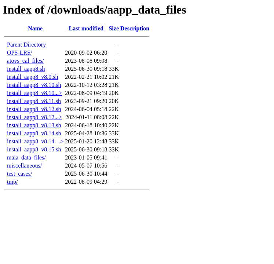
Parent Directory (26, 44)
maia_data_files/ (26, 157)
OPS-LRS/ (19, 53)
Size (114, 28)
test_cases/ (19, 173)
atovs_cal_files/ (25, 61)
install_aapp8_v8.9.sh (32, 77)
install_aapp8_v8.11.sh (34, 101)
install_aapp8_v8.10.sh (34, 85)
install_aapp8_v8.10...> (34, 93)
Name (35, 28)
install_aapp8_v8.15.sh (34, 149)
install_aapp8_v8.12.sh (34, 109)
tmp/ (12, 182)
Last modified (86, 28)
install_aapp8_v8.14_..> (35, 141)
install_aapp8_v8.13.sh (34, 125)
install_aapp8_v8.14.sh (34, 133)
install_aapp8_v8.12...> (34, 117)
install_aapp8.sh (26, 69)
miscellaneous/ (24, 165)
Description (134, 28)
